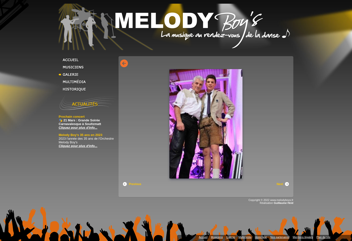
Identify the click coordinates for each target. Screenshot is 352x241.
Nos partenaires (279, 237)
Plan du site (323, 237)
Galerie (88, 74)
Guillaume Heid (283, 202)
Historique (88, 89)
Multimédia (88, 81)
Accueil (88, 59)
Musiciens (88, 67)
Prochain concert (72, 116)
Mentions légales (303, 237)
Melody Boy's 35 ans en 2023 (80, 135)
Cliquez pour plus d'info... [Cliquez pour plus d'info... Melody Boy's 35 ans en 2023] (78, 146)
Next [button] (283, 184)
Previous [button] (131, 184)
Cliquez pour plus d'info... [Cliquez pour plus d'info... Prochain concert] (78, 127)
